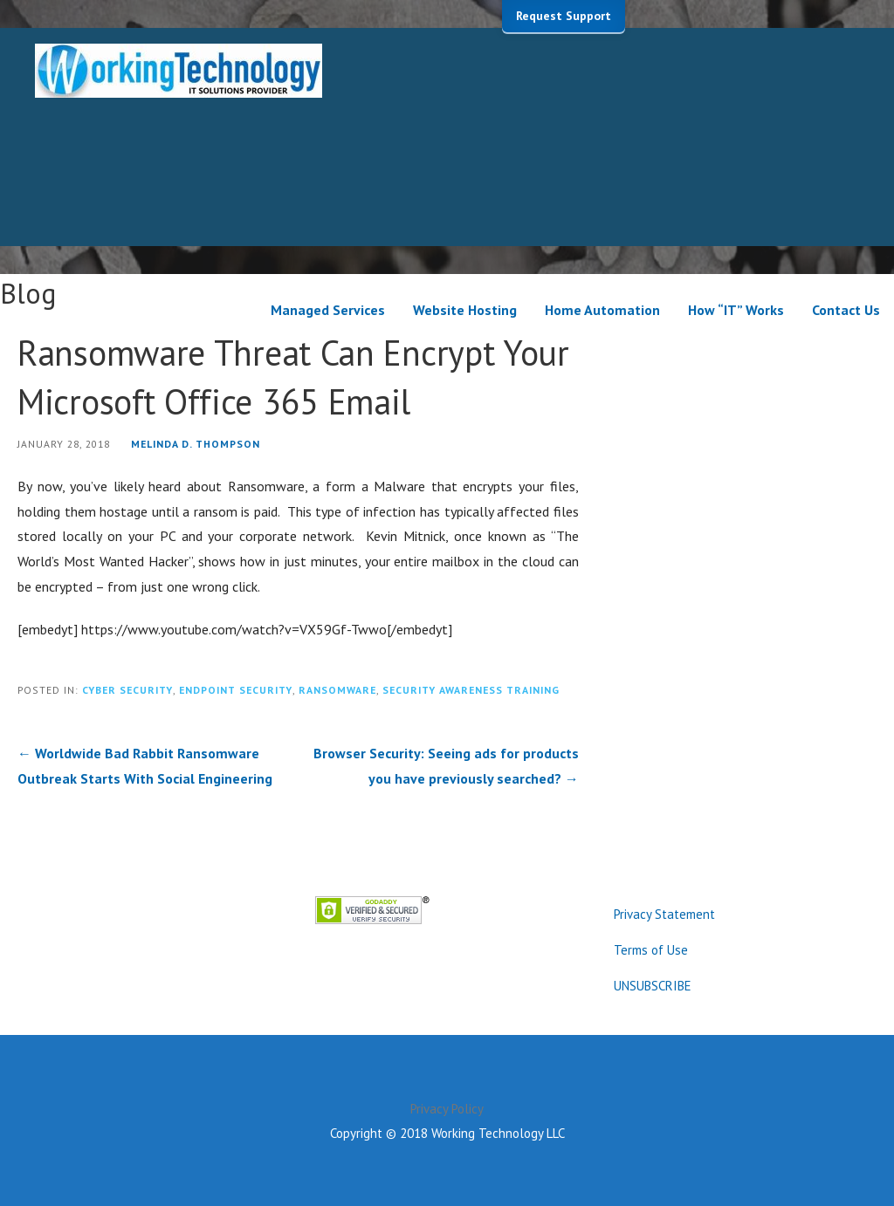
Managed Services (328, 310)
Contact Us (846, 310)
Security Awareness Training (471, 689)
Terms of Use (651, 950)
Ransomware (337, 689)
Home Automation (602, 310)
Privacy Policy (447, 1108)
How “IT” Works (736, 310)
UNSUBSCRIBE (652, 985)
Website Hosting (465, 310)
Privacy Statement (664, 914)
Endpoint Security (235, 689)
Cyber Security (127, 689)
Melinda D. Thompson (195, 443)
